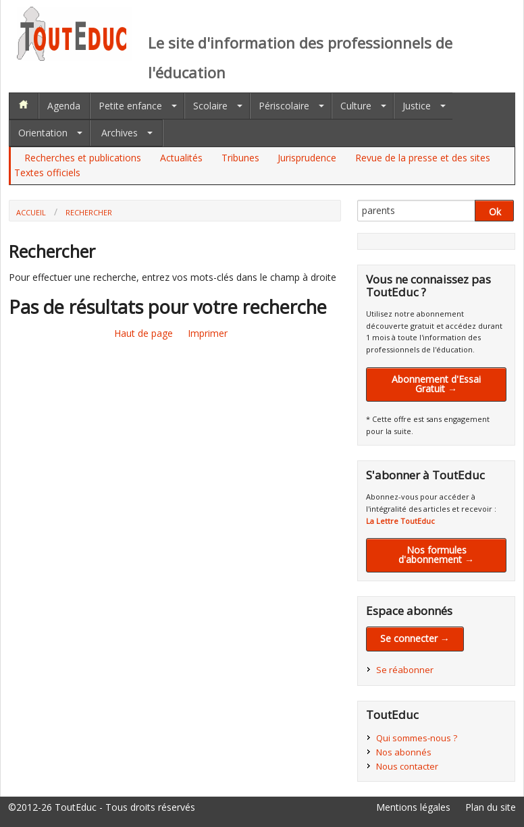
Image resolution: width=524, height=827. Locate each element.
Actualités (181, 157)
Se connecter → (415, 638)
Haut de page (143, 333)
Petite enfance (130, 105)
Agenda (63, 105)
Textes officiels (47, 172)
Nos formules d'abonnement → (436, 554)
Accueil (31, 212)
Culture (355, 105)
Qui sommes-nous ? (416, 738)
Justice (416, 105)
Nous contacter (407, 766)
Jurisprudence (307, 157)
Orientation (43, 132)
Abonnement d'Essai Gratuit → (436, 384)
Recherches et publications (82, 157)
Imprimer (208, 333)
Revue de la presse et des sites (422, 157)
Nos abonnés (403, 752)
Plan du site (490, 807)
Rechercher (89, 212)
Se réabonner (405, 670)
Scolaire (210, 105)
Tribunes (240, 157)
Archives (119, 132)
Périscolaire (284, 105)
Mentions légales (413, 807)
